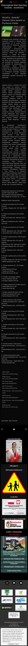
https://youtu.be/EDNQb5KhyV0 (10, 397)
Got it (17, 644)
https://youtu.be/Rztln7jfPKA (9, 383)
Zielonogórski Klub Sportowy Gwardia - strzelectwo (14, 6)
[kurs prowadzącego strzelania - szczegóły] (14, 567)
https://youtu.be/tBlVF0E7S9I (9, 388)
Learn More (11, 644)
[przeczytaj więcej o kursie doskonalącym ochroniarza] (14, 563)
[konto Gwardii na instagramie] (7, 583)
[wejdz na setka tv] (21, 583)
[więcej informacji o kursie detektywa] (14, 571)
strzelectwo (9, 13)
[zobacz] (20, 608)
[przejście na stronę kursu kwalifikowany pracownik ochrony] (14, 555)
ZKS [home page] (13, 2)
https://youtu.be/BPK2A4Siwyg (10, 374)
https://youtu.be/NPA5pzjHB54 (10, 378)
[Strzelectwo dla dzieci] (14, 524)
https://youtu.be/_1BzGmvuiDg (10, 407)
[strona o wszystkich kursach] (14, 534)
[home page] (14, 429)
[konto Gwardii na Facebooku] (14, 583)
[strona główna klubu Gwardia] (1, 3)
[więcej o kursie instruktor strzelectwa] (14, 559)
